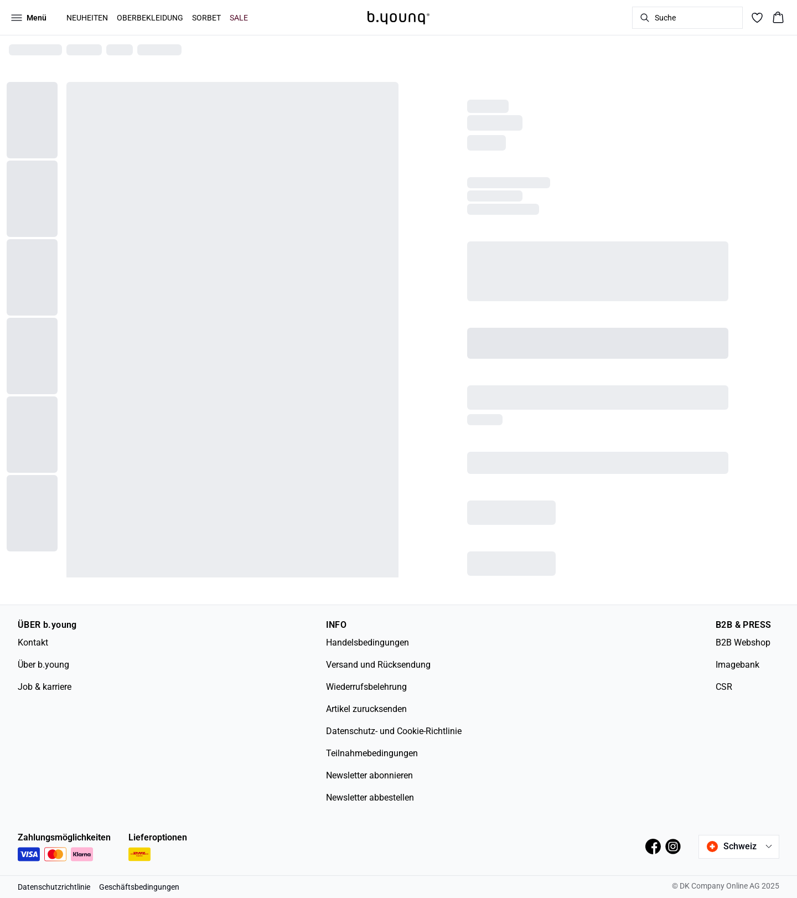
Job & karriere (44, 687)
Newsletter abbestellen (370, 797)
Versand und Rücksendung (378, 664)
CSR (724, 687)
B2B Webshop (743, 642)
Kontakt (33, 642)
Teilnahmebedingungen (372, 753)
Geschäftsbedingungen (139, 886)
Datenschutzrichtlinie (54, 886)
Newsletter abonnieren (369, 775)
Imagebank (737, 664)
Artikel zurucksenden (366, 709)
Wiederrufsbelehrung (366, 687)
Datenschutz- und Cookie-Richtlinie (394, 731)
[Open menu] (28, 18)
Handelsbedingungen (367, 642)
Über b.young (43, 664)
